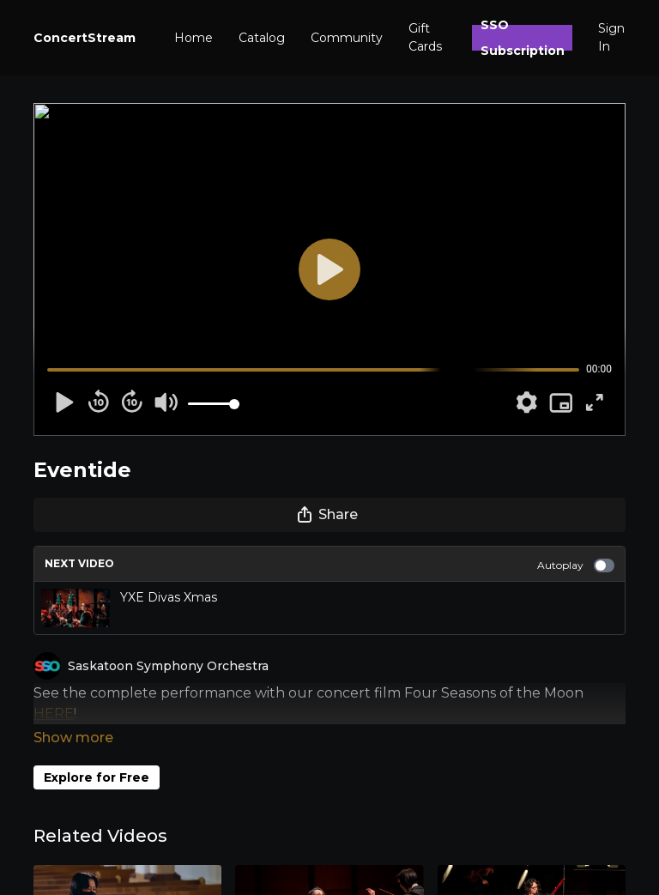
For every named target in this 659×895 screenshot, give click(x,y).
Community (347, 37)
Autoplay (575, 565)
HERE (53, 713)
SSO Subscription (523, 38)
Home (193, 37)
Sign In (611, 37)
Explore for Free (96, 753)
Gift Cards (425, 37)
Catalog (262, 37)
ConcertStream (84, 37)
